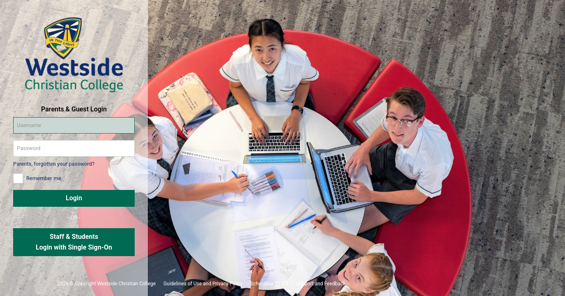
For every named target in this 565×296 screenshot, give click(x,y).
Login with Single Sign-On (74, 247)
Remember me (43, 178)
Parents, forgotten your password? (53, 164)
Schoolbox (261, 284)
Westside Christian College (126, 284)
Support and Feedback (320, 284)
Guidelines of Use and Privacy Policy (203, 284)
